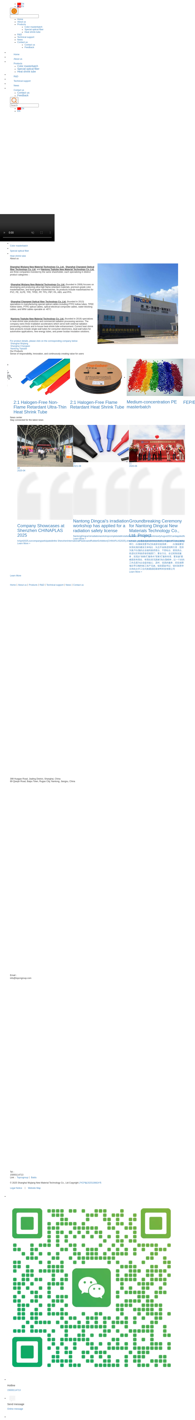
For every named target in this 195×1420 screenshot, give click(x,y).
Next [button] (183, 396)
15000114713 (14, 1390)
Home (20, 19)
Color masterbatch (33, 27)
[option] (97, 161)
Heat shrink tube (32, 32)
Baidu (34, 1177)
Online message (15, 1409)
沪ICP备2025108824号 (90, 1183)
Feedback (29, 47)
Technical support (25, 37)
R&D (19, 34)
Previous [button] (12, 396)
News (20, 39)
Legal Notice (16, 1188)
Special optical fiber (34, 29)
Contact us (22, 42)
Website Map (34, 1188)
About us (21, 22)
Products (21, 24)
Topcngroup (22, 1177)
